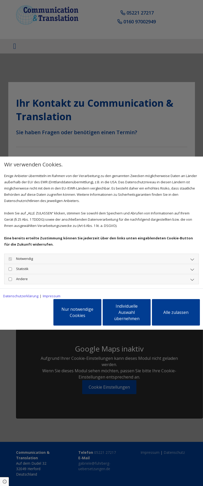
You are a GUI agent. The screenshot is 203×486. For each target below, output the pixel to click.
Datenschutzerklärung (20, 296)
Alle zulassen (175, 312)
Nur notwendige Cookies (77, 312)
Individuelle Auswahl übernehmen (126, 312)
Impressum (51, 296)
